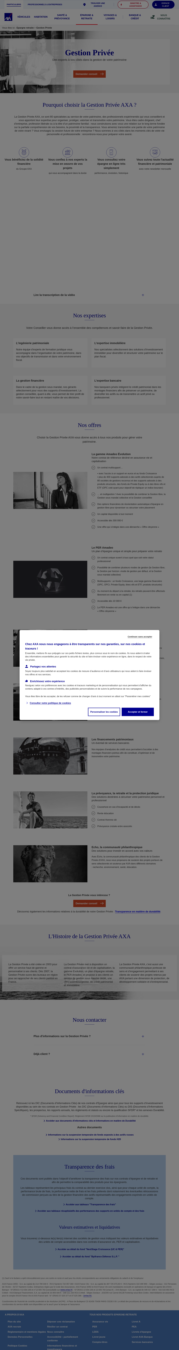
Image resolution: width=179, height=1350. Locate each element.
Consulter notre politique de (50, 703)
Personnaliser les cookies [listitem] (104, 712)
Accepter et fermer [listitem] (138, 712)
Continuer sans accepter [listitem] (140, 636)
